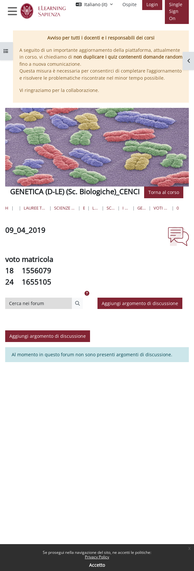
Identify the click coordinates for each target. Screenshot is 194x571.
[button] (87, 293)
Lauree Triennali (95, 208)
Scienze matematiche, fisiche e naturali (64, 208)
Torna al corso (163, 192)
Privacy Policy (97, 557)
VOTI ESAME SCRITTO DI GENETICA (161, 208)
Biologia (84, 208)
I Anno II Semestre (126, 208)
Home (7, 208)
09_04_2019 (178, 208)
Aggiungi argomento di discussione (140, 303)
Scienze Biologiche (111, 208)
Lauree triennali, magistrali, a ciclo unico (35, 208)
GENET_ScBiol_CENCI (141, 208)
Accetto (97, 565)
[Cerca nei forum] (38, 303)
